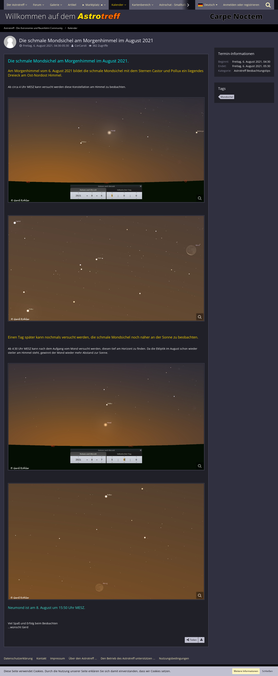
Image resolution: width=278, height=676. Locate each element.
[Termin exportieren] (201, 640)
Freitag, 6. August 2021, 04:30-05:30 (46, 45)
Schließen (267, 671)
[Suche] (268, 5)
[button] (207, 5)
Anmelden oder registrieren (241, 5)
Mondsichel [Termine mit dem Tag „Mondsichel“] (227, 96)
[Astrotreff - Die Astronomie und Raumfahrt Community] (139, 17)
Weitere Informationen (246, 671)
